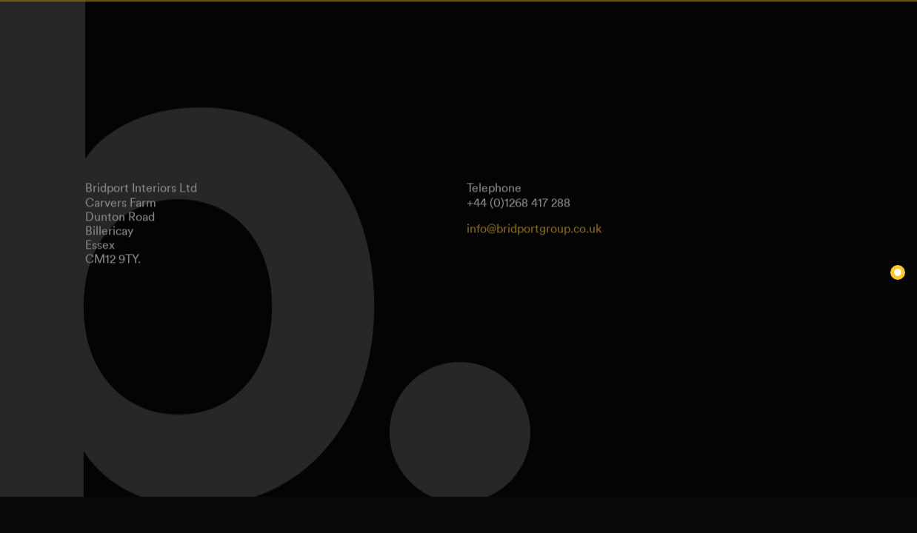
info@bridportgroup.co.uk (534, 226)
